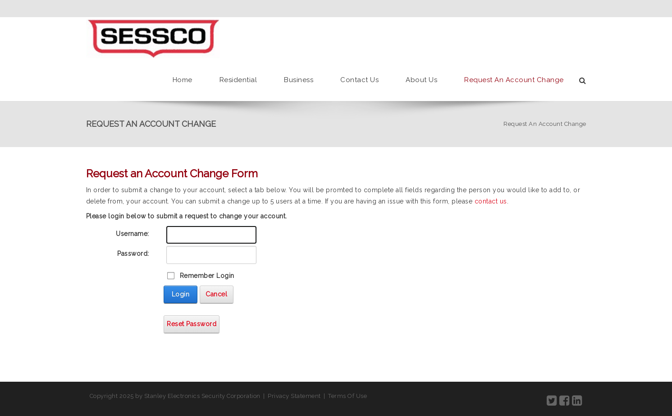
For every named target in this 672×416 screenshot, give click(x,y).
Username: (132, 233)
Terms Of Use (347, 396)
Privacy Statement (294, 396)
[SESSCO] (153, 38)
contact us (491, 201)
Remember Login (207, 275)
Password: (133, 253)
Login (181, 294)
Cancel (216, 294)
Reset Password (191, 324)
